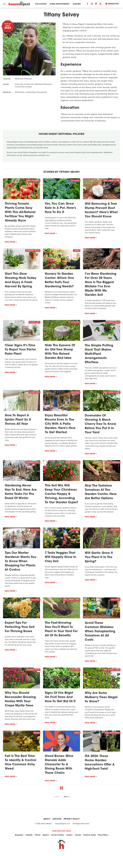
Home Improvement (60, 4)
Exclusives (40, 4)
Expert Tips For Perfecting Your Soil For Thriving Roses (19, 627)
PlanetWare (103, 835)
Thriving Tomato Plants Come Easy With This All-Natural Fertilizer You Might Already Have (20, 212)
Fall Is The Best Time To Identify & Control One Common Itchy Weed (20, 762)
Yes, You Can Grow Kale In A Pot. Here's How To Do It (60, 208)
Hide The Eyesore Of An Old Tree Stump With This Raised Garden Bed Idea (60, 352)
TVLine (38, 835)
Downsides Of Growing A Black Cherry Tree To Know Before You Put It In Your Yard (100, 424)
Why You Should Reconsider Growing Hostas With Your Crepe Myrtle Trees (20, 699)
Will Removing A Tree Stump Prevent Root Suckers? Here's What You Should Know (101, 210)
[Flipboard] (96, 4)
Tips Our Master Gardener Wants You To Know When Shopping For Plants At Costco (20, 561)
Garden (77, 4)
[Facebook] (88, 4)
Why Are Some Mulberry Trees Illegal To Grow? (101, 697)
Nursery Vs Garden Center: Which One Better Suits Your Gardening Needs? (59, 280)
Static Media (46, 823)
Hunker (69, 835)
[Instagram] (92, 4)
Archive (56, 818)
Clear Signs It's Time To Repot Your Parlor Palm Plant (20, 349)
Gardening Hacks (33, 250)
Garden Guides (57, 835)
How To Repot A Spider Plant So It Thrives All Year (18, 419)
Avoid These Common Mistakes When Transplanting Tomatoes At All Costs (100, 631)
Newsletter (112, 4)
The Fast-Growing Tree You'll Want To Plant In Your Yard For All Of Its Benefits (61, 629)
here (47, 155)
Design (77, 733)
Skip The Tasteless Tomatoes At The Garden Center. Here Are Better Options (101, 492)
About (46, 818)
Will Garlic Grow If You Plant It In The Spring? (99, 557)
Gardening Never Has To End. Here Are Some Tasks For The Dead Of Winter (21, 492)
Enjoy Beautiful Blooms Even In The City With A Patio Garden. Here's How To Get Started (60, 424)
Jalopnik (29, 835)
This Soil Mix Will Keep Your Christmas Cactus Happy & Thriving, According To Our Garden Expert (61, 494)
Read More (10, 242)
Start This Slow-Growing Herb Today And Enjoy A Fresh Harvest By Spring (20, 280)
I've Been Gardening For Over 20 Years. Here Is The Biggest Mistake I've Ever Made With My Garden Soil (100, 284)
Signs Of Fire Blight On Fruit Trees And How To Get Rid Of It (60, 697)
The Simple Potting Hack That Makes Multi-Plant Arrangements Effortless (99, 354)
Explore (46, 835)
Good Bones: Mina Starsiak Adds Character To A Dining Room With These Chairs (59, 764)
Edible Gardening (33, 180)
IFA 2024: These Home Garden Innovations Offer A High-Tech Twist (100, 762)
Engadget (19, 835)
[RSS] (100, 4)
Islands (78, 835)
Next (66, 797)
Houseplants (34, 322)
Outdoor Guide (89, 835)
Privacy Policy (72, 818)
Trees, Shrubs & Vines (111, 180)
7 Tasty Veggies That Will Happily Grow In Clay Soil (60, 557)
